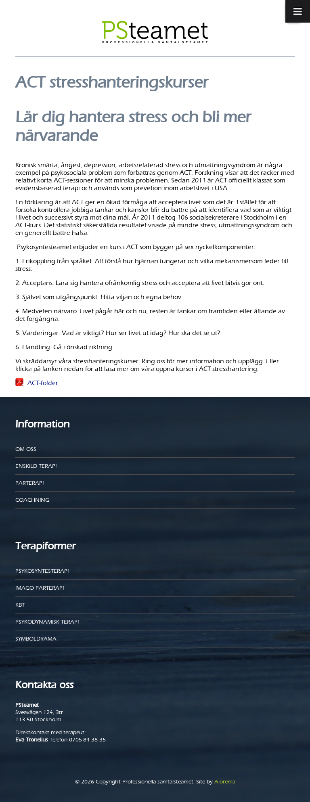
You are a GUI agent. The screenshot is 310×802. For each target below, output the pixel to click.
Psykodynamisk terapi (47, 621)
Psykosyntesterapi (42, 570)
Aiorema (224, 781)
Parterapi (29, 483)
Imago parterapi (39, 587)
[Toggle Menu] (293, 11)
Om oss (25, 449)
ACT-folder (42, 383)
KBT (20, 604)
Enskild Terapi (36, 466)
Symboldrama (36, 638)
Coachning (32, 499)
